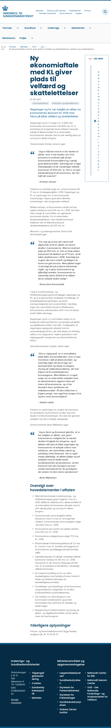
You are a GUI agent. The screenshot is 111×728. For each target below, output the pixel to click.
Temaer (7, 28)
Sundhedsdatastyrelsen (70, 704)
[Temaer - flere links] (17, 28)
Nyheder (36, 697)
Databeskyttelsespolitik (38, 690)
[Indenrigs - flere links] (64, 28)
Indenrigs (53, 28)
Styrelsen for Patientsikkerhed (69, 689)
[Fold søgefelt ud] (105, 11)
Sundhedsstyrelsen (70, 682)
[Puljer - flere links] (32, 38)
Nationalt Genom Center (97, 682)
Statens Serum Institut (68, 711)
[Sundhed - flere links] (40, 28)
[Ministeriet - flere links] (89, 28)
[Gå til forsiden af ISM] (17, 11)
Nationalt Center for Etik (96, 674)
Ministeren (8, 38)
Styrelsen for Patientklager (67, 696)
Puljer (23, 38)
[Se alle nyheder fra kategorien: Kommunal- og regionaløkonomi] (65, 103)
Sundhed (29, 28)
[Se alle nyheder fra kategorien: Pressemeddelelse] (40, 103)
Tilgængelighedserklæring (38, 676)
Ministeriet (78, 28)
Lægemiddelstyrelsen (70, 674)
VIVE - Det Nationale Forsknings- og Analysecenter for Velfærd (97, 693)
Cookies (36, 683)
